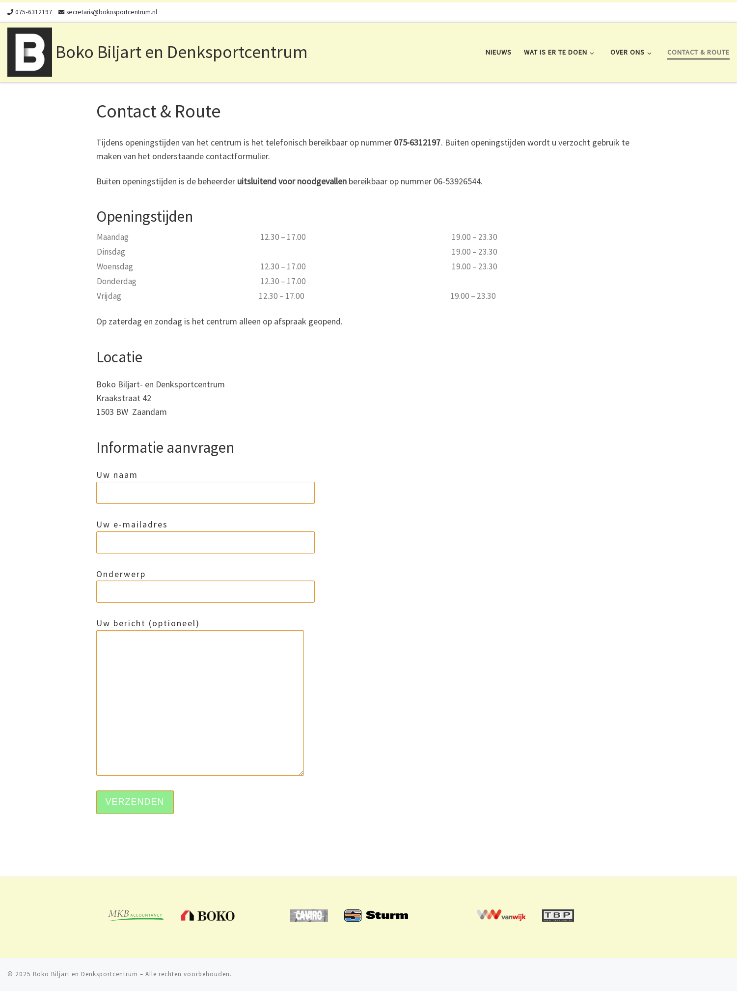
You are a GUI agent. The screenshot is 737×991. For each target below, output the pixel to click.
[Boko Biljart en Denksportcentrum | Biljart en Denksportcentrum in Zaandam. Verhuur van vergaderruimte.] (29, 50)
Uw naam (205, 486)
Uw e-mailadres (205, 536)
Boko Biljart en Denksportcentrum (85, 974)
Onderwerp (205, 585)
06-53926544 (457, 181)
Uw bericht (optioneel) (200, 696)
